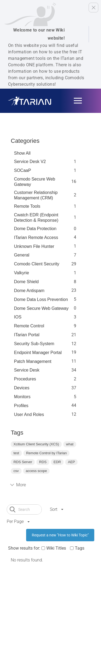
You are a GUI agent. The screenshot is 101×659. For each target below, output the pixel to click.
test (16, 453)
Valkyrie (21, 272)
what (69, 444)
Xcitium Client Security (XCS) (36, 444)
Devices (21, 388)
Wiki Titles (56, 548)
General (21, 255)
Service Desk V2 (30, 161)
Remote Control (29, 326)
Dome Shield (26, 281)
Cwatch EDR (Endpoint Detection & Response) (36, 218)
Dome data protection (35, 228)
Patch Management (32, 361)
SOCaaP (22, 170)
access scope (36, 471)
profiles (21, 405)
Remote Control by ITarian (46, 453)
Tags (79, 548)
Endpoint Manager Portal (38, 352)
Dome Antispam (29, 290)
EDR (57, 462)
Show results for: (24, 548)
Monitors (22, 396)
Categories (25, 140)
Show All (22, 153)
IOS (18, 317)
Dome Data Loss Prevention (41, 299)
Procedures (25, 379)
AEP (71, 462)
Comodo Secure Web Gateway (34, 182)
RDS (42, 462)
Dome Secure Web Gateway (41, 308)
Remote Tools (27, 206)
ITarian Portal (26, 334)
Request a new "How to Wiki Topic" (60, 535)
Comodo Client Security (36, 264)
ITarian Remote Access (36, 237)
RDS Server (22, 462)
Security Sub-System (34, 343)
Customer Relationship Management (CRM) (36, 195)
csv (16, 471)
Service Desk (26, 370)
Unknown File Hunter (34, 246)
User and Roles (29, 414)
